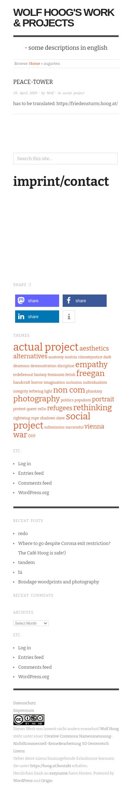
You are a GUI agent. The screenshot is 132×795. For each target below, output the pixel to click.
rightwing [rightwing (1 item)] (21, 418)
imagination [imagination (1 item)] (54, 382)
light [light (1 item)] (48, 391)
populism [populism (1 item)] (83, 400)
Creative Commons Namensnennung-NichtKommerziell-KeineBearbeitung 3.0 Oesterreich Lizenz (63, 743)
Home (34, 63)
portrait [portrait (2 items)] (103, 399)
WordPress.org (33, 492)
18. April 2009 (25, 93)
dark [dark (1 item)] (107, 357)
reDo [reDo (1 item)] (42, 409)
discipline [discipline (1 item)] (65, 366)
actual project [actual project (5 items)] (46, 347)
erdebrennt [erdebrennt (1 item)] (23, 374)
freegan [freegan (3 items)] (90, 373)
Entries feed (31, 473)
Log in (24, 463)
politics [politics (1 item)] (67, 400)
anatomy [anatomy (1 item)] (56, 357)
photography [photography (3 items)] (36, 398)
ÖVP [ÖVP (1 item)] (32, 436)
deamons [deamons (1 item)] (21, 366)
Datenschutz (24, 703)
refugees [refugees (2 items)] (60, 408)
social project (73, 93)
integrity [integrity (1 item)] (20, 391)
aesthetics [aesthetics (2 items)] (94, 348)
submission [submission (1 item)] (54, 427)
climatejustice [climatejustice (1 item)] (90, 357)
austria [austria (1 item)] (71, 357)
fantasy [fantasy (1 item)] (40, 374)
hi (20, 572)
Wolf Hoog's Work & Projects (63, 17)
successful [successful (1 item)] (74, 427)
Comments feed (35, 483)
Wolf (50, 93)
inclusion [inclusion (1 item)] (74, 382)
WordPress (23, 780)
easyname (58, 773)
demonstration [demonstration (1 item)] (43, 366)
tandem (26, 562)
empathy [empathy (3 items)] (91, 364)
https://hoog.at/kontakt (50, 766)
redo (23, 533)
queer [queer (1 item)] (32, 409)
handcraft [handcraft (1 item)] (22, 382)
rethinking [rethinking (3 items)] (92, 407)
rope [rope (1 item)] (35, 418)
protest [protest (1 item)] (19, 409)
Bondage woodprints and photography (58, 581)
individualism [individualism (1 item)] (95, 382)
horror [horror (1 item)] (37, 382)
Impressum (23, 710)
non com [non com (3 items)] (69, 390)
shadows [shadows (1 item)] (47, 418)
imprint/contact (61, 181)
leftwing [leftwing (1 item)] (36, 391)
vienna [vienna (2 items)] (94, 426)
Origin (46, 780)
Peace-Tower (33, 82)
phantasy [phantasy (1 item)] (94, 391)
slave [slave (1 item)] (60, 418)
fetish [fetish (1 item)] (70, 374)
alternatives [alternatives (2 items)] (30, 356)
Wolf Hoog (109, 729)
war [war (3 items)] (20, 434)
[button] (37, 301)
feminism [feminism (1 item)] (56, 374)
